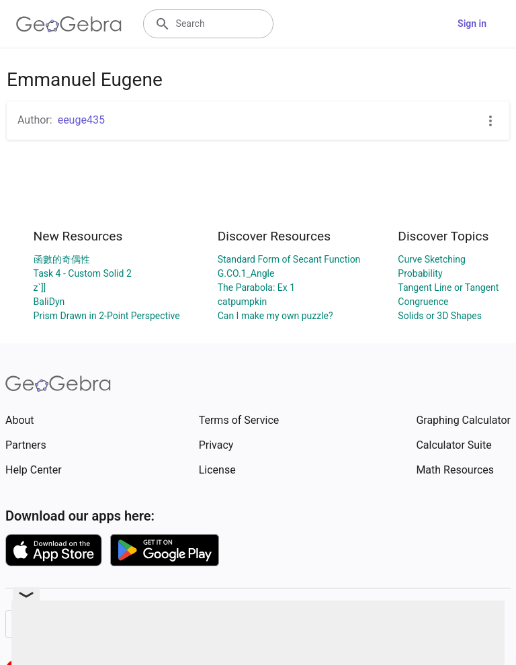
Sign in (472, 23)
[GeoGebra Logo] (69, 24)
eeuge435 (81, 120)
